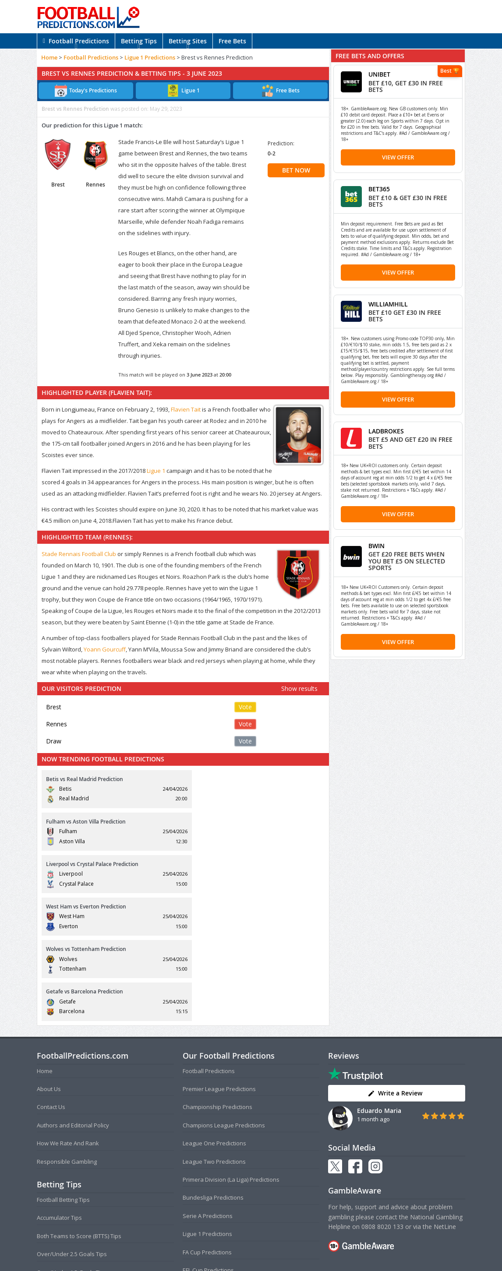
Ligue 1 (156, 471)
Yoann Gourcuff (105, 649)
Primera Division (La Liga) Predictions (231, 1052)
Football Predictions (76, 41)
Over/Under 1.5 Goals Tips (72, 1144)
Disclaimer (299, 1246)
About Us (49, 961)
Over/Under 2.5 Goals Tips (72, 1126)
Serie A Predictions (208, 1088)
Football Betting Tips (63, 1072)
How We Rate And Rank (68, 1016)
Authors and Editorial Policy (73, 997)
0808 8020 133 (382, 1099)
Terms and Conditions (216, 1246)
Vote (245, 707)
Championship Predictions (217, 979)
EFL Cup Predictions (208, 1142)
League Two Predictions (214, 1034)
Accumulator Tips (59, 1090)
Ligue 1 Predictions (149, 57)
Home (49, 57)
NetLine (445, 1099)
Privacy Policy (265, 1246)
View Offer (398, 157)
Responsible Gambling (67, 1034)
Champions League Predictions (224, 997)
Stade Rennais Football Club (79, 554)
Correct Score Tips (61, 1162)
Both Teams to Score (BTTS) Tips (79, 1108)
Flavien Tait (186, 409)
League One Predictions (214, 1016)
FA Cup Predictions (207, 1124)
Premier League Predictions (219, 961)
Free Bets (232, 41)
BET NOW (296, 170)
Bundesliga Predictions (213, 1070)
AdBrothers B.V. (286, 1260)
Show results (299, 688)
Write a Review (395, 965)
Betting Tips (139, 41)
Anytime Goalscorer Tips (69, 1181)
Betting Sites (188, 41)
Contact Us (51, 979)
